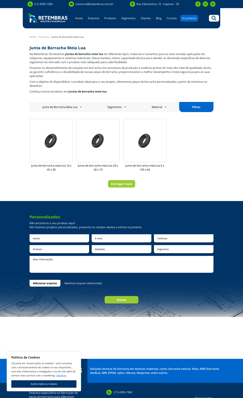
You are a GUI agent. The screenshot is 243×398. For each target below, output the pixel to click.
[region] (44, 371)
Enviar (121, 300)
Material (157, 107)
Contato (172, 18)
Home (79, 18)
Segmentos (128, 18)
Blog (158, 18)
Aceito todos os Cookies (44, 384)
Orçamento (189, 18)
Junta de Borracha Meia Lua (60, 107)
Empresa (93, 18)
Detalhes (61, 375)
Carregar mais (121, 184)
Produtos (110, 18)
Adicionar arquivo (45, 283)
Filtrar (196, 107)
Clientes (146, 18)
